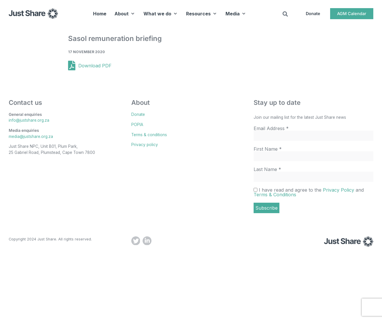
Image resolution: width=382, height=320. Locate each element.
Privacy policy (144, 144)
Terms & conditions (149, 134)
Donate (138, 114)
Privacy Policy (338, 190)
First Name (268, 149)
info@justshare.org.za (29, 120)
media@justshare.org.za (31, 136)
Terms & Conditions (275, 194)
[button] (124, 14)
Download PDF (95, 66)
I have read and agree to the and (309, 192)
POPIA (137, 124)
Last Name (267, 169)
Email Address (271, 128)
